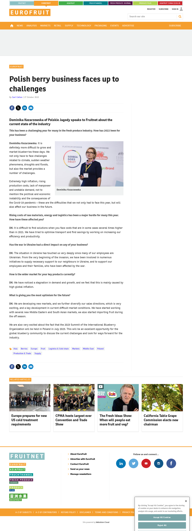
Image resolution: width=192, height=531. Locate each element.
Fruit (43, 348)
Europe (34, 348)
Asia (15, 348)
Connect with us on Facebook (171, 463)
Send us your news (79, 469)
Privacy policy (129, 512)
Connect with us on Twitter (133, 463)
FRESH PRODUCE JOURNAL (120, 3)
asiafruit (71, 3)
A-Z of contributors (46, 512)
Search (180, 16)
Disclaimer (85, 512)
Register (151, 9)
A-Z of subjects (23, 512)
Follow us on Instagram (158, 463)
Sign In (175, 9)
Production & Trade (22, 353)
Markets (75, 348)
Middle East (88, 348)
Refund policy (68, 512)
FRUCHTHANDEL (95, 3)
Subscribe (163, 9)
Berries (24, 348)
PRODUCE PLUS (145, 3)
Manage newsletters (80, 474)
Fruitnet (22, 3)
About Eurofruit (78, 454)
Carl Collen (17, 97)
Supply (38, 353)
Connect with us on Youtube (146, 463)
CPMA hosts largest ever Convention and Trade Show (73, 420)
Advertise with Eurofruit (82, 459)
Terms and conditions (106, 512)
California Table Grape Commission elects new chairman (161, 420)
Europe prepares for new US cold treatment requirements (29, 420)
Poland (100, 348)
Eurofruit (16, 66)
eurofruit (46, 3)
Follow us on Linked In (121, 463)
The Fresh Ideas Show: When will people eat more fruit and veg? (116, 420)
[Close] (186, 507)
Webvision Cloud (102, 522)
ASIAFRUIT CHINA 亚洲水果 (170, 3)
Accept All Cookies (162, 524)
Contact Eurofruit (79, 464)
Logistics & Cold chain (59, 348)
